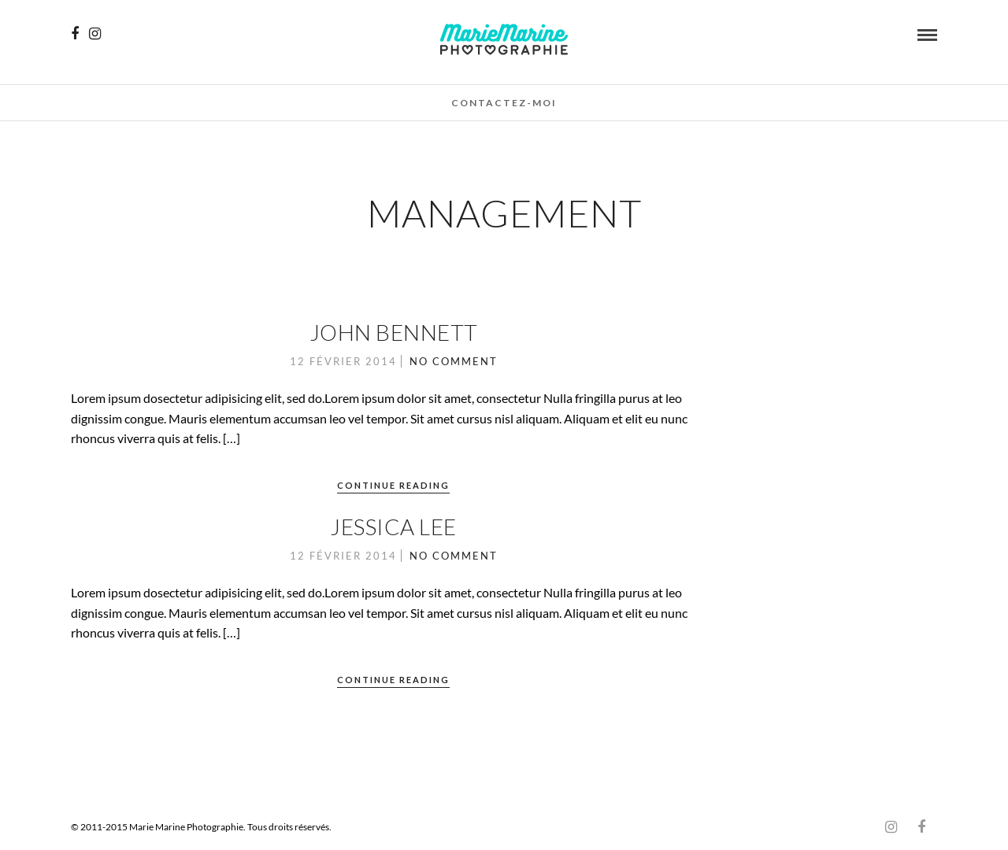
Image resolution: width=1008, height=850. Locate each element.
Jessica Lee (393, 526)
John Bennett (393, 332)
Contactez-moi (504, 103)
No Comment (454, 361)
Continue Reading (393, 485)
